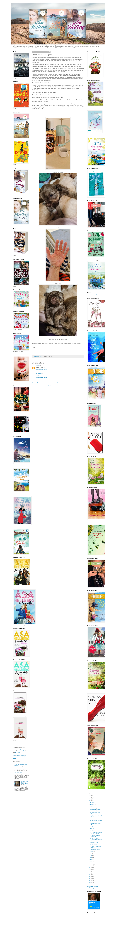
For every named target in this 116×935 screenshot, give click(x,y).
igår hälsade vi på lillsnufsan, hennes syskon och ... (96, 821)
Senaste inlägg (35, 382)
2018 (90, 874)
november (92, 804)
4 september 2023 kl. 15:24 (41, 377)
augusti (91, 851)
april (91, 859)
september (92, 808)
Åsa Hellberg (38, 373)
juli (91, 853)
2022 (90, 867)
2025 (90, 797)
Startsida (58, 382)
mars (91, 861)
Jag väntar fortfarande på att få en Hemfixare (96, 816)
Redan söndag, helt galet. (95, 849)
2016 (90, 878)
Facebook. (17, 752)
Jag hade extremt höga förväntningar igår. (95, 813)
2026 (90, 795)
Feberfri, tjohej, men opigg (95, 826)
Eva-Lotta (38, 365)
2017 (90, 876)
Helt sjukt (92, 830)
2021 (90, 869)
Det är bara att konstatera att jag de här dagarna (96, 833)
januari (91, 864)
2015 (90, 880)
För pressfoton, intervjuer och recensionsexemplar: (20, 757)
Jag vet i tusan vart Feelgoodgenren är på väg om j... (96, 839)
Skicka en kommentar (38, 380)
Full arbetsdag (93, 818)
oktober (92, 806)
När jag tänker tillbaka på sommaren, (95, 836)
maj (91, 857)
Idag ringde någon (18, 772)
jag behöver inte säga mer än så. (96, 294)
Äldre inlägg (81, 382)
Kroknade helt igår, (94, 842)
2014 (90, 882)
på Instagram (22, 750)
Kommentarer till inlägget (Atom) (46, 385)
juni (91, 855)
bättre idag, (92, 828)
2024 (90, 798)
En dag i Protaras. (94, 844)
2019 (90, 873)
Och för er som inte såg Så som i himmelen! (95, 810)
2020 (90, 871)
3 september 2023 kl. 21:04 (41, 369)
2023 (90, 800)
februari (92, 863)
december (92, 802)
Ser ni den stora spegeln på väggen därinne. (24, 782)
